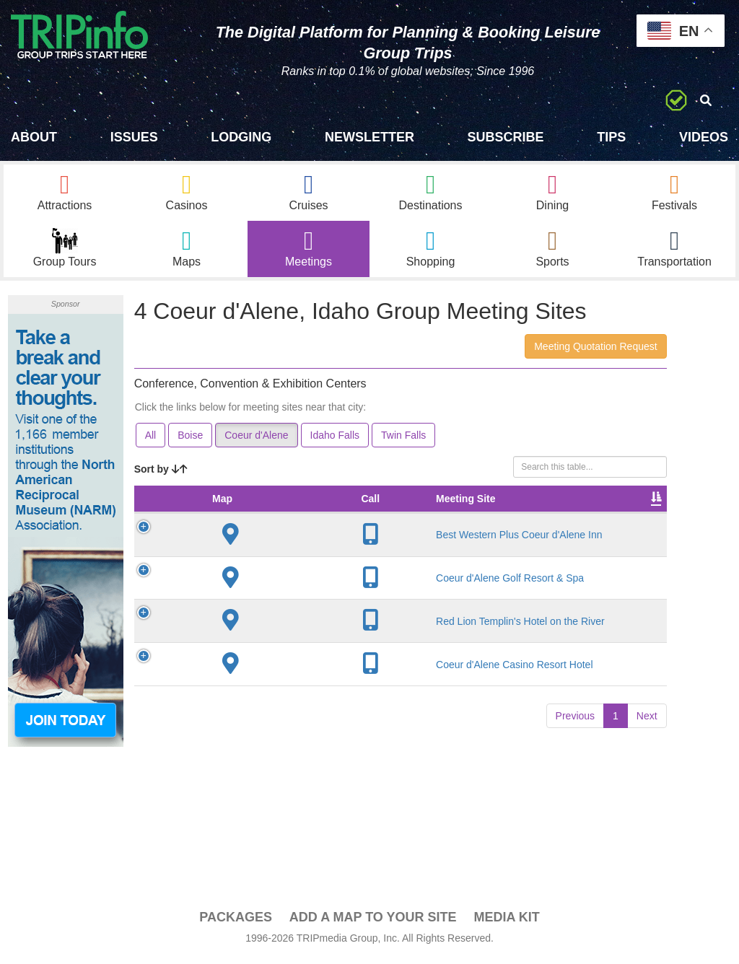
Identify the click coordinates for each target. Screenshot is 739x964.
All (151, 438)
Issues (134, 137)
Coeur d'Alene (256, 438)
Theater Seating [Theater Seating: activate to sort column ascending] (430, 509)
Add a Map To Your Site (373, 921)
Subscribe (506, 137)
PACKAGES (235, 921)
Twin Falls (403, 438)
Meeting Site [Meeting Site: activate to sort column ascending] (248, 509)
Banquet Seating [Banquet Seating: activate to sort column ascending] (498, 509)
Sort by (161, 472)
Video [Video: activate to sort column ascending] (631, 516)
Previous (575, 841)
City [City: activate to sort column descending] (306, 516)
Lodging (241, 137)
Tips (611, 137)
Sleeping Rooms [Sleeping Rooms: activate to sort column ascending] (568, 509)
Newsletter (369, 137)
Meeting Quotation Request (595, 350)
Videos (703, 137)
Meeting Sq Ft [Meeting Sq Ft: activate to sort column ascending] (364, 509)
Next (647, 841)
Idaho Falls (334, 438)
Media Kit (506, 921)
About (34, 137)
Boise (190, 438)
